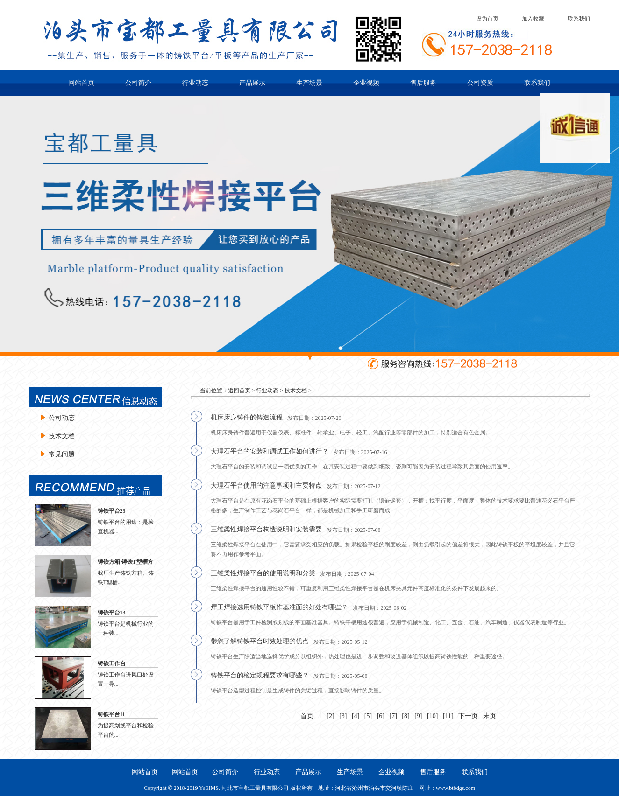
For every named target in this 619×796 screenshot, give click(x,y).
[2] (330, 715)
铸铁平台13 (112, 612)
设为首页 (487, 18)
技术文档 (62, 436)
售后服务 (423, 82)
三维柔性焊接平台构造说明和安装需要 (266, 529)
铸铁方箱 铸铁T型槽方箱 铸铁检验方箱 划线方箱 (127, 562)
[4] (355, 715)
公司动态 (62, 417)
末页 (489, 715)
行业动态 (195, 82)
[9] (418, 715)
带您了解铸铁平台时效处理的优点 (260, 641)
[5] (368, 715)
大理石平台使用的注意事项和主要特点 (266, 485)
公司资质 (480, 82)
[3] (343, 715)
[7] (393, 715)
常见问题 (62, 454)
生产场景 (309, 82)
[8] (405, 715)
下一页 (468, 715)
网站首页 (81, 82)
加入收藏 (533, 18)
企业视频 (366, 82)
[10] (432, 715)
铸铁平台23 (112, 511)
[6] (380, 715)
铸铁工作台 (112, 663)
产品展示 (252, 82)
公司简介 (138, 82)
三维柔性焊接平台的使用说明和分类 (263, 573)
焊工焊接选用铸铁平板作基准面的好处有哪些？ (279, 607)
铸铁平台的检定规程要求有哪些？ (260, 675)
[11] (448, 715)
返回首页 (239, 390)
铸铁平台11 (111, 714)
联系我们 (579, 18)
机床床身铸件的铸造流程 (247, 417)
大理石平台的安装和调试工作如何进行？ (269, 451)
